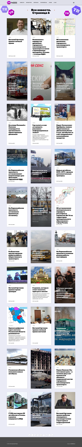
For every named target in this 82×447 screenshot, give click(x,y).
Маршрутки (29, 2)
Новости (22, 2)
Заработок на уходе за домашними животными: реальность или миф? (64, 86)
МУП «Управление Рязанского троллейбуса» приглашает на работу (40, 255)
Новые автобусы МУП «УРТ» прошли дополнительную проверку (64, 173)
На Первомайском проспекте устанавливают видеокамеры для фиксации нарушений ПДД (16, 174)
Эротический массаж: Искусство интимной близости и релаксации (40, 86)
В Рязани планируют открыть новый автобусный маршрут (15, 86)
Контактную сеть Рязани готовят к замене (39, 172)
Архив (50, 2)
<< (29, 435)
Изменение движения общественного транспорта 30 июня (63, 332)
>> (52, 435)
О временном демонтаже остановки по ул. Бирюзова (39, 373)
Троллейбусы (43, 2)
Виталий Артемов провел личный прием (16, 41)
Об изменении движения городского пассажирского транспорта (63, 43)
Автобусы (36, 2)
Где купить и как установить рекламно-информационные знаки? (40, 128)
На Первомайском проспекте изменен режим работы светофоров (64, 254)
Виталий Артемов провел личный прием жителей (40, 330)
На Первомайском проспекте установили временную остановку (16, 211)
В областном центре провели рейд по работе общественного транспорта (15, 255)
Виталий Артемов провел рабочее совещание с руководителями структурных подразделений (63, 417)
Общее (10, 37)
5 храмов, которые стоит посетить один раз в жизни (40, 289)
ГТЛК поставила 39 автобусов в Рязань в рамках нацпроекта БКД (17, 416)
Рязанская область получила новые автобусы (17, 372)
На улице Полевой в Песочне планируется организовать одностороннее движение (17, 129)
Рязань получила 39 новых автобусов (39, 415)
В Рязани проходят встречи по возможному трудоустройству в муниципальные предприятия (64, 292)
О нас (55, 2)
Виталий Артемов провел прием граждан (16, 289)
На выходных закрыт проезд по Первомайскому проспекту (40, 211)
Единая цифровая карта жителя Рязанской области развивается (17, 330)
